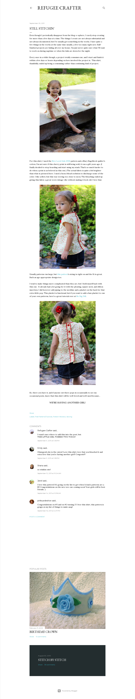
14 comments (41, 637)
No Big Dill (81, 296)
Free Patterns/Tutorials (43, 417)
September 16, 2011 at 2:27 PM (48, 511)
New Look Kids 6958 (61, 161)
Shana (40, 465)
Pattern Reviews (59, 417)
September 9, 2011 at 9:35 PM (48, 441)
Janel (39, 481)
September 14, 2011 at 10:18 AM (49, 493)
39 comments (49, 665)
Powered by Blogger (67, 690)
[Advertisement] (67, 542)
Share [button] (32, 413)
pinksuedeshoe (44, 500)
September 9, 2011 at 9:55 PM (48, 458)
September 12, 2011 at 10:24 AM (49, 473)
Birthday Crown (43, 632)
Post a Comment (37, 517)
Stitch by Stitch (52, 660)
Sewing (69, 417)
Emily (40, 448)
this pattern (62, 274)
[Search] (103, 7)
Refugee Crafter (59, 8)
